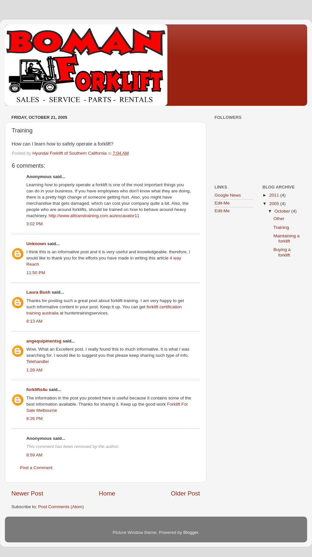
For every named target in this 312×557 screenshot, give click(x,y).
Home (107, 493)
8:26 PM (34, 418)
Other (278, 218)
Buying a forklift (282, 252)
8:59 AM (34, 455)
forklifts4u (36, 389)
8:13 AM (34, 321)
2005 (274, 203)
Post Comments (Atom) (61, 506)
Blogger (190, 532)
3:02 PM (34, 223)
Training (281, 227)
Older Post (185, 493)
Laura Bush (38, 292)
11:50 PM (35, 272)
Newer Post (27, 493)
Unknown (36, 243)
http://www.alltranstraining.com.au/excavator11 (94, 215)
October (283, 211)
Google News (227, 195)
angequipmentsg (43, 341)
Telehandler (37, 361)
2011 (274, 195)
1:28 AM (34, 370)
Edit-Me (222, 203)
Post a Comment (36, 467)
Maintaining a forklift (286, 238)
